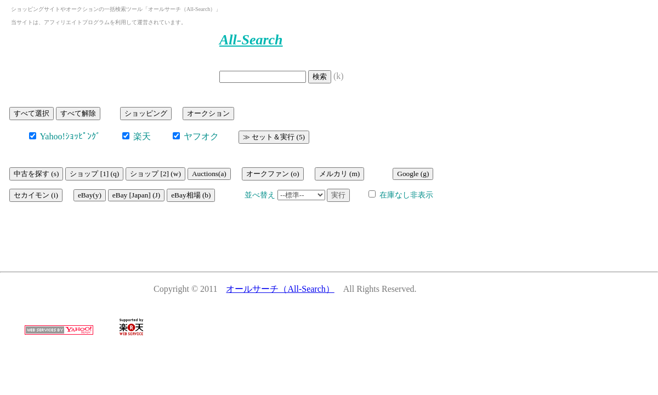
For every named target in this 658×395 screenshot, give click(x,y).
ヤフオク (200, 136)
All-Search (251, 40)
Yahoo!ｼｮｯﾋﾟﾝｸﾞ (69, 136)
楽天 (141, 136)
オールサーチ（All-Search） (280, 289)
